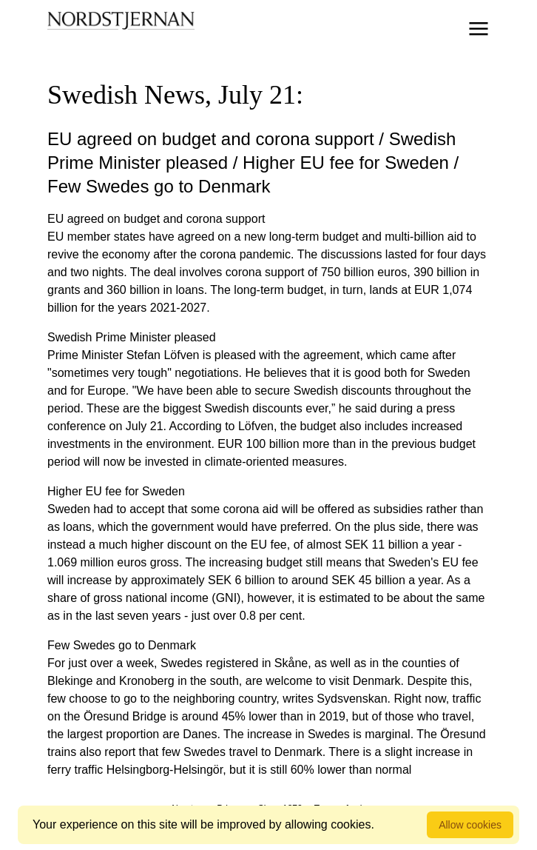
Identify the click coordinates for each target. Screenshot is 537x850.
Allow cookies (470, 825)
